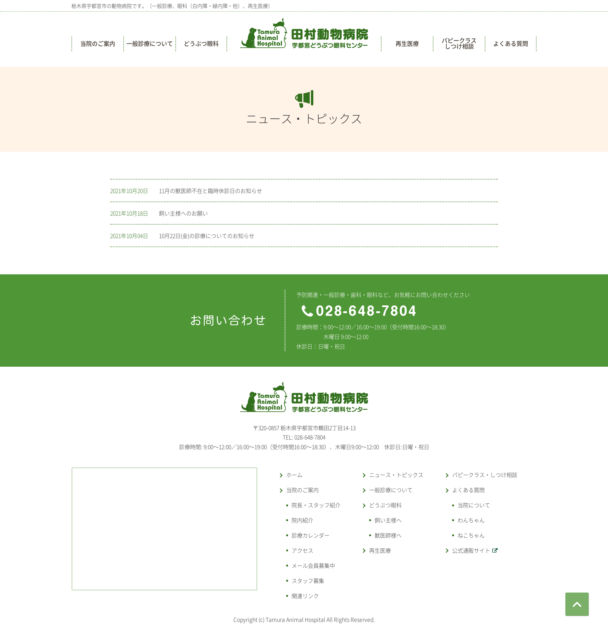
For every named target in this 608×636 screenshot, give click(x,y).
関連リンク (305, 596)
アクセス (302, 550)
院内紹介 (302, 520)
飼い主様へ (388, 520)
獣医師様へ (388, 535)
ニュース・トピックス (396, 474)
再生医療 (407, 43)
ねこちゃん (471, 535)
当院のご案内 (97, 43)
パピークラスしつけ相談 (459, 43)
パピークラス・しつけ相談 (484, 474)
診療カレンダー (311, 535)
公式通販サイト (471, 550)
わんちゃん (471, 520)
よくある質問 (510, 43)
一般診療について (149, 43)
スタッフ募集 (308, 580)
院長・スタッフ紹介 (316, 505)
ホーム (294, 474)
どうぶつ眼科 (201, 43)
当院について (474, 505)
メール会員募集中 (313, 565)
